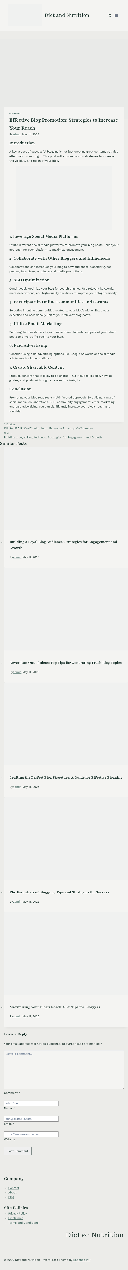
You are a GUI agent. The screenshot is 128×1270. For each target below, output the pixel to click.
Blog (11, 1197)
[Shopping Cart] (109, 15)
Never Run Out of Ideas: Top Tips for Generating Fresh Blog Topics (66, 662)
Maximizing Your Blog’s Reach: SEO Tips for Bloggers (55, 1007)
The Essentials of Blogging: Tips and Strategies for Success (59, 892)
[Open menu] (116, 15)
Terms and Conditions (23, 1222)
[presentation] (66, 488)
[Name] (31, 1103)
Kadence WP (81, 1259)
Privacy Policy (17, 1213)
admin (17, 134)
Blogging (14, 113)
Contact (13, 1188)
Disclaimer (15, 1218)
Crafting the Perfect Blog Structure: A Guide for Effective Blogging (66, 777)
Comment (12, 1093)
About (12, 1192)
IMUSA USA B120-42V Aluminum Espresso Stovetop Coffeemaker (64, 426)
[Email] (31, 1119)
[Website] (31, 1134)
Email (9, 1123)
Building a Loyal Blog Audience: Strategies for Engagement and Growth (64, 435)
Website (9, 1139)
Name (9, 1108)
